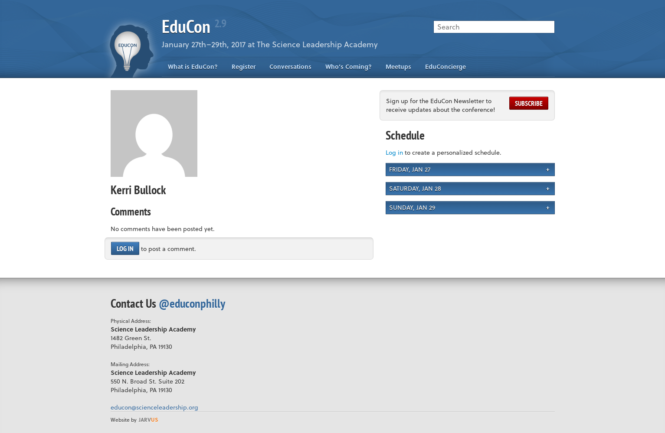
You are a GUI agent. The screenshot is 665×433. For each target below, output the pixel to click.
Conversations (290, 66)
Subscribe (529, 103)
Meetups (398, 66)
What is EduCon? (193, 66)
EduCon (194, 26)
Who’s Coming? (348, 66)
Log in (125, 248)
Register (244, 66)
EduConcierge (445, 66)
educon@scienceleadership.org (154, 407)
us (148, 419)
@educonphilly (192, 303)
